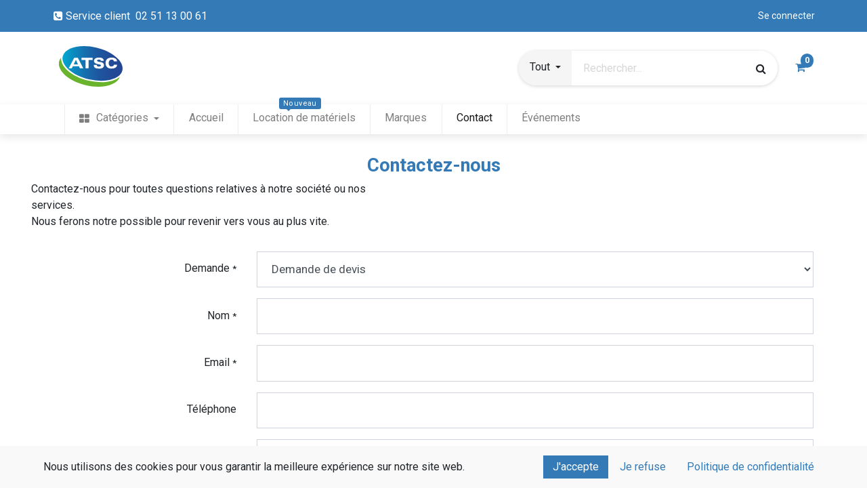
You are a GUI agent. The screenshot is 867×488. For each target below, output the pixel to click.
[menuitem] (119, 118)
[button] (545, 68)
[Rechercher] (761, 68)
